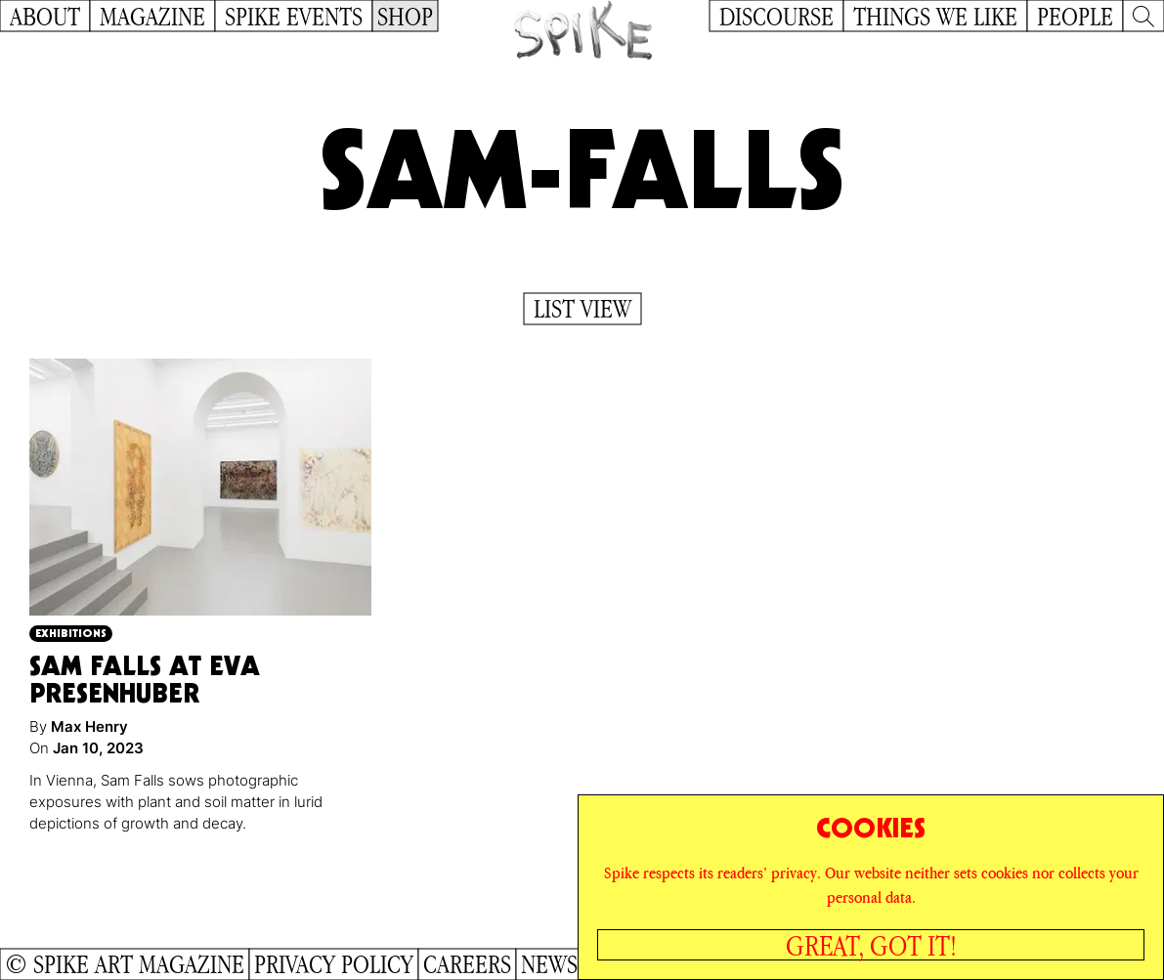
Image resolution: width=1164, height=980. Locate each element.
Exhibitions (71, 632)
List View (582, 308)
